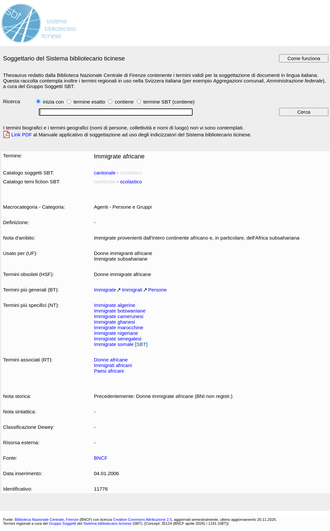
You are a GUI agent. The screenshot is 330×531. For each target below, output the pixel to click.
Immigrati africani (113, 365)
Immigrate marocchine (118, 327)
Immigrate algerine (114, 305)
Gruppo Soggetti (62, 523)
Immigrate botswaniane (120, 310)
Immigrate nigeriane (116, 333)
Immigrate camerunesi (118, 316)
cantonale (105, 172)
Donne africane (111, 359)
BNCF (100, 458)
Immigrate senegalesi (118, 338)
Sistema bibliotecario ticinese (107, 523)
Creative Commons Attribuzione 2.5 (142, 519)
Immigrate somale (114, 344)
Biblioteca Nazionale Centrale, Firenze (47, 519)
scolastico (131, 181)
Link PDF (22, 134)
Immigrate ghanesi (114, 322)
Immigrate (105, 289)
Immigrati (132, 289)
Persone (157, 289)
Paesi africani (109, 371)
